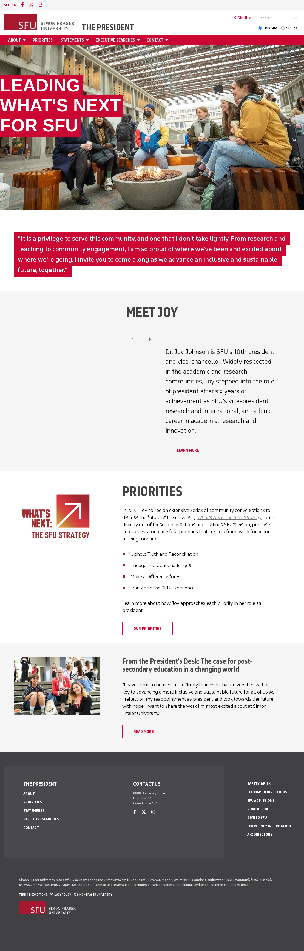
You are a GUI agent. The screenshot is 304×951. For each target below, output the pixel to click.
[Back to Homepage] (39, 22)
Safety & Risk (259, 783)
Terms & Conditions (33, 894)
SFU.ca (291, 28)
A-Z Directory (259, 834)
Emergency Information (269, 826)
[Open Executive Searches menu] (139, 40)
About (14, 40)
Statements (72, 40)
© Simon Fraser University (93, 894)
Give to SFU (257, 817)
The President (108, 27)
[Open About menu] (25, 40)
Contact (155, 40)
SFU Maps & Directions (267, 792)
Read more (143, 731)
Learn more (188, 450)
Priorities (43, 40)
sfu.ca (10, 5)
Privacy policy (60, 894)
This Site (270, 28)
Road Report (258, 809)
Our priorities (147, 628)
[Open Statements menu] (88, 40)
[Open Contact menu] (167, 40)
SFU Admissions (260, 800)
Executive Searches (115, 40)
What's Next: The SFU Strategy (229, 517)
